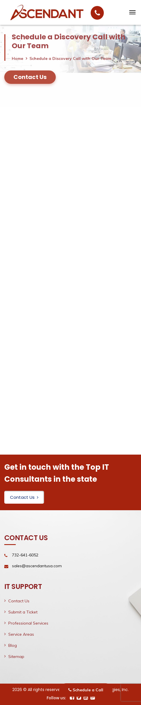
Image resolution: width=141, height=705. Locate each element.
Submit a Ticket (22, 612)
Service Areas (21, 634)
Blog (12, 645)
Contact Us (24, 497)
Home (17, 58)
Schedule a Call (85, 689)
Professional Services (28, 623)
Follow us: (56, 697)
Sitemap (16, 656)
